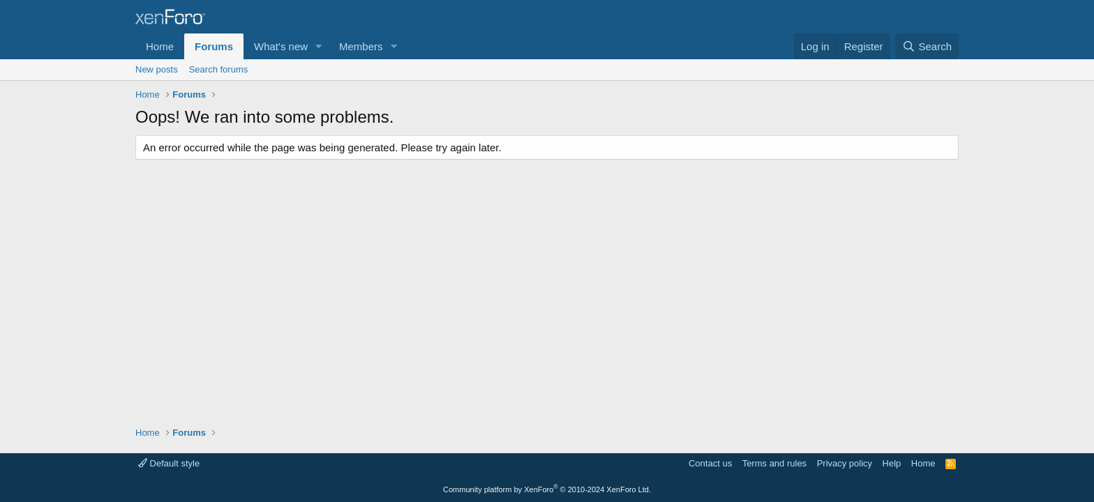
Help (892, 463)
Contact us (710, 463)
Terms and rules (774, 463)
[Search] (927, 46)
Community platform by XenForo (547, 489)
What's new (281, 46)
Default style (169, 463)
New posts (156, 69)
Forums (214, 46)
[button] (319, 46)
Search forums (218, 69)
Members (361, 46)
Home (160, 46)
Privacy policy (844, 463)
